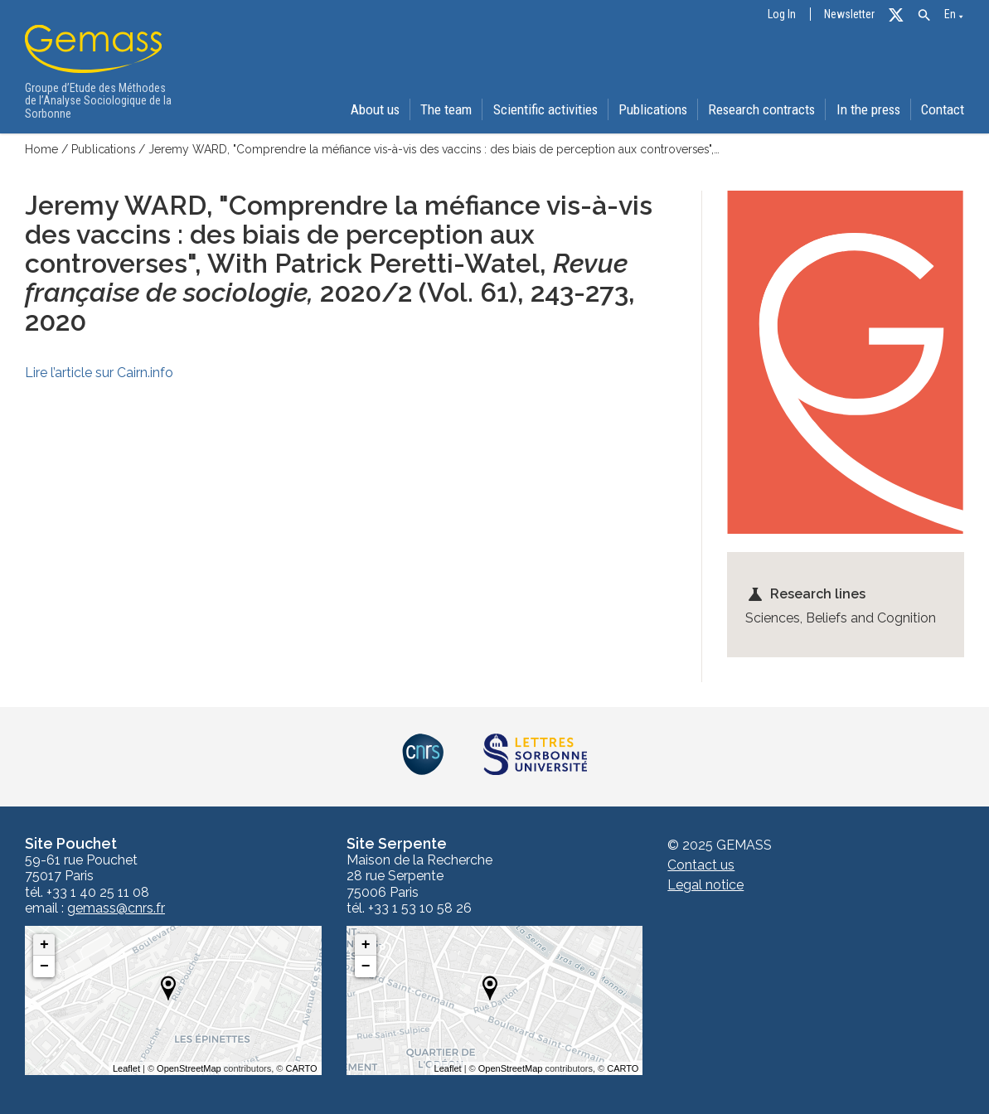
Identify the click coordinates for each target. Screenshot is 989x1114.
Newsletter (849, 14)
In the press (867, 109)
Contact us (700, 865)
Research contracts (758, 109)
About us (367, 109)
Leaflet (126, 1068)
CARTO (302, 1068)
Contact (943, 109)
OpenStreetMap (189, 1068)
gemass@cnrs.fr (116, 908)
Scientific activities (540, 109)
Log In (782, 14)
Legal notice (705, 885)
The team (440, 109)
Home (41, 149)
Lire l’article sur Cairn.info (99, 372)
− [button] (44, 966)
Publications (649, 109)
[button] (924, 15)
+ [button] (44, 945)
